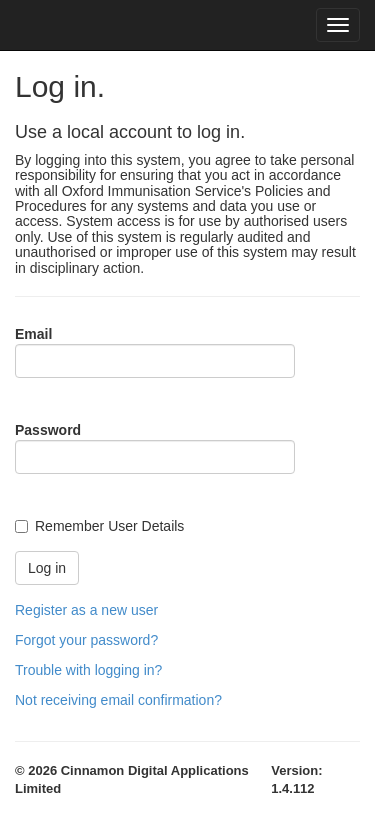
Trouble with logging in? (88, 670)
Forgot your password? (86, 640)
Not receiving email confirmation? (118, 700)
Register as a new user (86, 610)
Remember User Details (109, 526)
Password (48, 430)
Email (33, 334)
